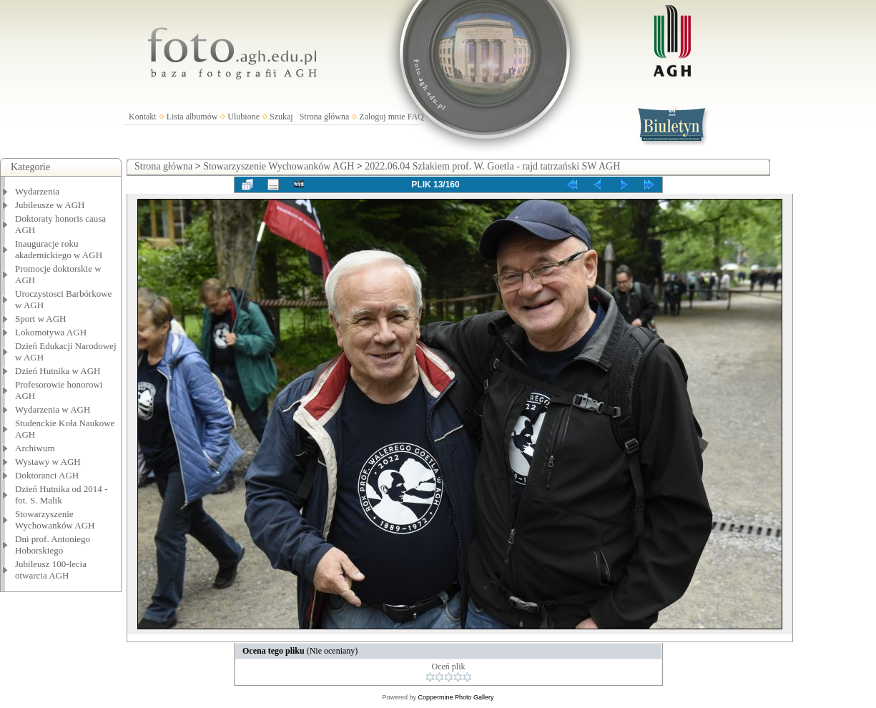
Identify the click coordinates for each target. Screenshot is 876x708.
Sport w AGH (41, 318)
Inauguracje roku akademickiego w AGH (58, 249)
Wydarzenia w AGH (52, 409)
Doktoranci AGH (47, 475)
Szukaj (281, 117)
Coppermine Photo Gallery (455, 697)
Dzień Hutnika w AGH (58, 370)
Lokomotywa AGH (51, 332)
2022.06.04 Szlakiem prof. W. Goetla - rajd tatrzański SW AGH (492, 166)
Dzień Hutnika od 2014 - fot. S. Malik (61, 494)
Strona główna (325, 117)
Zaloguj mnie (382, 117)
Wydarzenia (37, 191)
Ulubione (243, 117)
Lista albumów (192, 117)
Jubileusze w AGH (50, 205)
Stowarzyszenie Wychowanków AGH (55, 519)
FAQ (416, 117)
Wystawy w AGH (48, 461)
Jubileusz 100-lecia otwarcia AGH (51, 570)
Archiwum (35, 448)
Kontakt (143, 117)
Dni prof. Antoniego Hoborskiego (52, 545)
